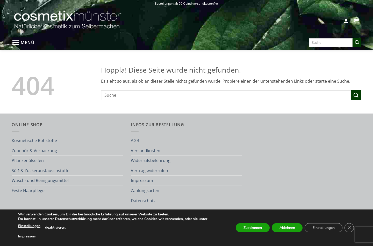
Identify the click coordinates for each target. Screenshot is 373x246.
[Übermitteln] (357, 42)
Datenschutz (143, 200)
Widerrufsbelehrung (150, 160)
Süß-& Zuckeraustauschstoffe (40, 170)
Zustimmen (252, 227)
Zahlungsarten (145, 190)
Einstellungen (29, 225)
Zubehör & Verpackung (34, 150)
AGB (135, 140)
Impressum (142, 180)
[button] (346, 21)
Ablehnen (287, 227)
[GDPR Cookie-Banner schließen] (349, 228)
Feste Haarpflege (28, 190)
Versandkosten (145, 150)
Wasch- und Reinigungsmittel (40, 180)
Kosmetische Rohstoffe (34, 140)
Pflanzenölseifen (28, 160)
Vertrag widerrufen (149, 170)
